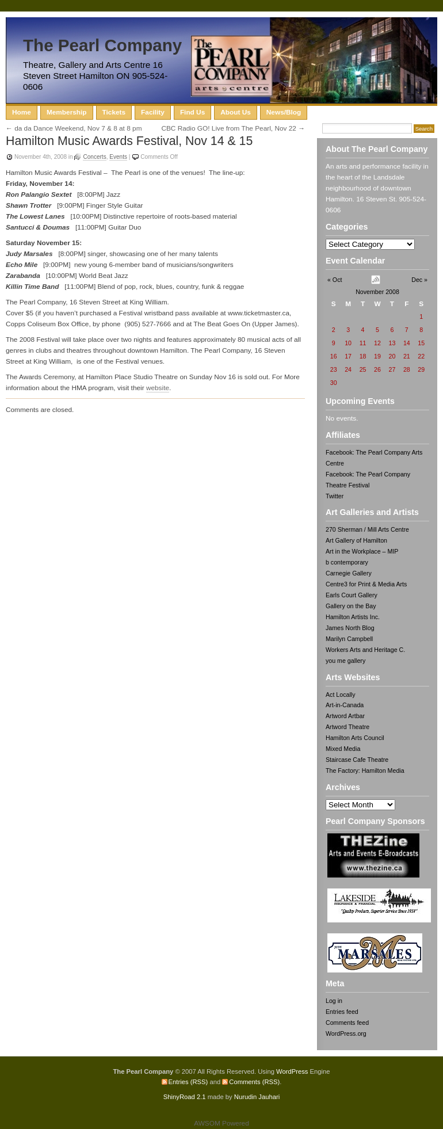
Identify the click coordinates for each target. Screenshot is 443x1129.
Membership (67, 112)
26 (377, 369)
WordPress (292, 1071)
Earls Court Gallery (351, 595)
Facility (153, 112)
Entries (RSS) (188, 1081)
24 (348, 369)
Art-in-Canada (345, 704)
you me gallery (345, 660)
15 (421, 343)
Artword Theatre (347, 726)
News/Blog (283, 112)
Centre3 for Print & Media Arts (366, 584)
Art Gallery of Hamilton (356, 540)
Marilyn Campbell (349, 638)
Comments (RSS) (254, 1081)
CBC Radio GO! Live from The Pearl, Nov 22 (228, 128)
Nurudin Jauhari (257, 1096)
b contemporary (347, 562)
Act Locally (340, 694)
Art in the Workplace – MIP (362, 551)
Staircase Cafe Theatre (357, 759)
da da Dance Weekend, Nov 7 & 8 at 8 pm (78, 128)
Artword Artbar (345, 715)
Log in (334, 1000)
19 (377, 356)
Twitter (334, 496)
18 (363, 356)
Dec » (419, 279)
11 (363, 343)
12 (377, 343)
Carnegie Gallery (349, 573)
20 (391, 356)
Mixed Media (343, 748)
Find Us (192, 112)
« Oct (334, 279)
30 (333, 382)
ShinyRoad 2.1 (184, 1096)
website (157, 388)
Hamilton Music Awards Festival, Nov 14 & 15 (129, 141)
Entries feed (342, 1011)
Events (118, 157)
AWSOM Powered (221, 1123)
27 (391, 369)
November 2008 (377, 291)
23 (333, 369)
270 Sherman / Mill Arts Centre (367, 529)
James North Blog (350, 627)
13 (391, 343)
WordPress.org (346, 1033)
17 (348, 356)
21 (406, 356)
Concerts (94, 157)
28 (406, 369)
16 (333, 356)
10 (348, 343)
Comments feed (347, 1022)
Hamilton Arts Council (355, 737)
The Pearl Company (102, 45)
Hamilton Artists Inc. (353, 616)
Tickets (114, 112)
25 (363, 369)
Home (21, 112)
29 (421, 369)
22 (421, 356)
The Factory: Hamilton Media (365, 770)
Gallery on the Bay (351, 605)
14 (406, 343)
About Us (235, 112)
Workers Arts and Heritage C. (365, 649)
